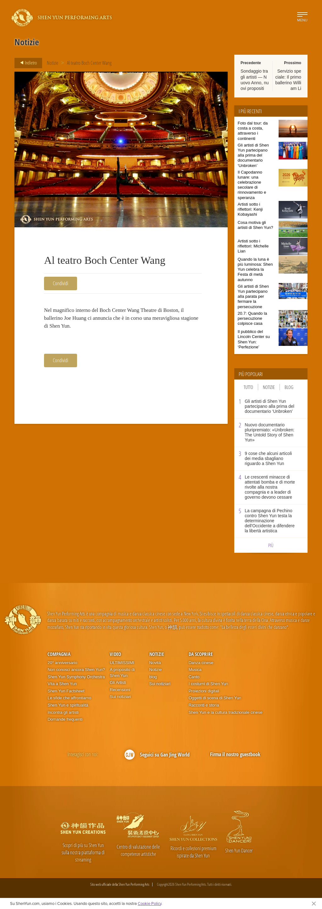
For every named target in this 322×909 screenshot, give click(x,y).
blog (153, 676)
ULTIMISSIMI (122, 662)
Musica (195, 669)
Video (115, 654)
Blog (289, 387)
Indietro (26, 63)
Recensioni (120, 689)
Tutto (248, 387)
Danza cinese (201, 662)
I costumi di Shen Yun (208, 683)
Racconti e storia (204, 705)
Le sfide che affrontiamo (69, 698)
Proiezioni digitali (204, 691)
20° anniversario (62, 662)
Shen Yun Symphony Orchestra (76, 676)
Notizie (52, 62)
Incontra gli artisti (62, 712)
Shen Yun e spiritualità (67, 705)
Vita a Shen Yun (62, 683)
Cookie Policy (149, 903)
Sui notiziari (120, 696)
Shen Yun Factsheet (65, 691)
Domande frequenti (64, 719)
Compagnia (58, 654)
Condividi (60, 283)
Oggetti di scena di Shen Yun (215, 698)
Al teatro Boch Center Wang (89, 62)
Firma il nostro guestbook (235, 754)
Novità (155, 662)
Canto (194, 676)
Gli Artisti (118, 682)
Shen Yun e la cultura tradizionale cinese (226, 712)
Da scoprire (201, 654)
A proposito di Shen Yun (122, 672)
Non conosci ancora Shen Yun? (76, 669)
